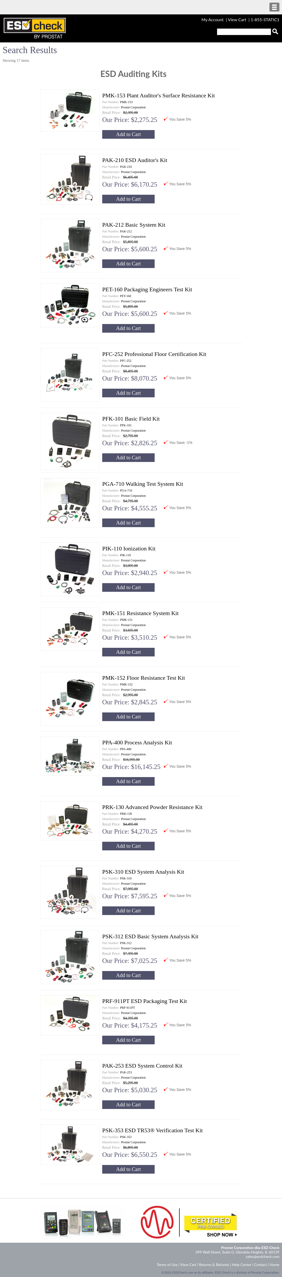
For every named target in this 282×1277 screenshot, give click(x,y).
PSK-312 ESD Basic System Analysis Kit (150, 936)
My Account (213, 19)
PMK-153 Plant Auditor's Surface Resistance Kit (158, 95)
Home (274, 1264)
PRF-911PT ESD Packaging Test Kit (144, 1001)
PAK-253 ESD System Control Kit (142, 1065)
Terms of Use (167, 1264)
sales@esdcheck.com (262, 1256)
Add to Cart (128, 134)
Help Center (241, 1264)
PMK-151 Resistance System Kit (140, 613)
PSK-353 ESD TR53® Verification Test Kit (152, 1130)
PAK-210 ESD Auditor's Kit (134, 160)
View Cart (237, 19)
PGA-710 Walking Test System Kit (142, 484)
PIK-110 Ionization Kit (128, 548)
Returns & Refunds (214, 1264)
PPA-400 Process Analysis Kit (137, 742)
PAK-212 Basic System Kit (133, 224)
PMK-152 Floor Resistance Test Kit (143, 677)
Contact (260, 1264)
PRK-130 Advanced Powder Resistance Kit (152, 807)
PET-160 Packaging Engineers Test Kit (147, 289)
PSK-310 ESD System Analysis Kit (143, 871)
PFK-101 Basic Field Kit (131, 418)
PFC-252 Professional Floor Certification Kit (154, 354)
